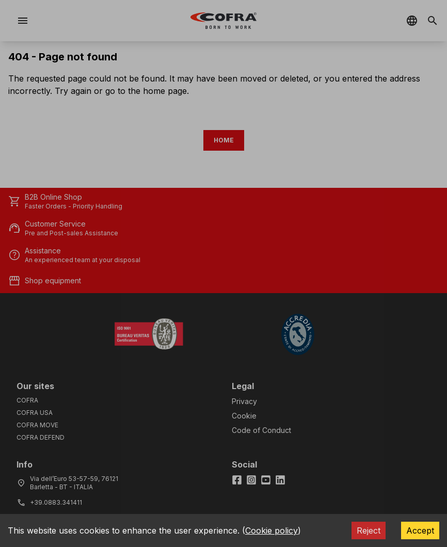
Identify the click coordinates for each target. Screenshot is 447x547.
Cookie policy (271, 530)
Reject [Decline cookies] (368, 530)
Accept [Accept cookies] (420, 530)
